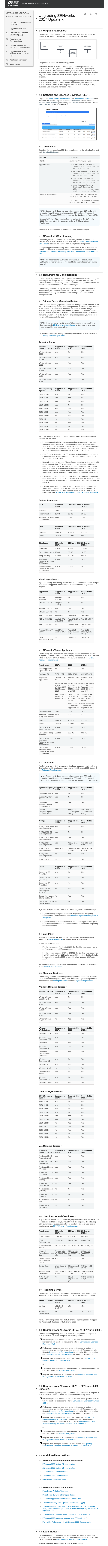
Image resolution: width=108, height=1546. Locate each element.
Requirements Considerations (16, 40)
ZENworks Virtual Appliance (64, 325)
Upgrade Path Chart (18, 29)
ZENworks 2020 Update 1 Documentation (59, 1468)
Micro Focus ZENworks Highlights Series (59, 1495)
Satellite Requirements (53, 967)
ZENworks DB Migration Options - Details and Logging (64, 1503)
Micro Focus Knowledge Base (54, 1479)
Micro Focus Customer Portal (60, 99)
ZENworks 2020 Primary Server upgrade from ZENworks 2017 (67, 1514)
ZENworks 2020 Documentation (55, 1472)
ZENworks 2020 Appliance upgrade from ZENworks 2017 (65, 1518)
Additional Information (18, 60)
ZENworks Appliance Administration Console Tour (62, 1499)
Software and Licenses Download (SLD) (19, 34)
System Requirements (84, 981)
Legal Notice (15, 64)
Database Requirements (51, 770)
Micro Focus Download (83, 99)
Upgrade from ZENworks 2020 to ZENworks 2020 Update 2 (19, 54)
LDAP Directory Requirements (65, 1226)
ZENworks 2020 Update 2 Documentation (59, 1464)
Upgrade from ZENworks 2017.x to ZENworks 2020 (20, 46)
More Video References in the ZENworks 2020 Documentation (67, 1522)
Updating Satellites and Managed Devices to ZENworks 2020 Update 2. (70, 1439)
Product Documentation (18, 16)
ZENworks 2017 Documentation (55, 1476)
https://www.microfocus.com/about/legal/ (72, 1539)
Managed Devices (55, 939)
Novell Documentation (17, 13)
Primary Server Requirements (53, 336)
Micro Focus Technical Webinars (55, 1491)
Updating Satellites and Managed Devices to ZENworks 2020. (70, 1375)
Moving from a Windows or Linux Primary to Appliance (77, 492)
